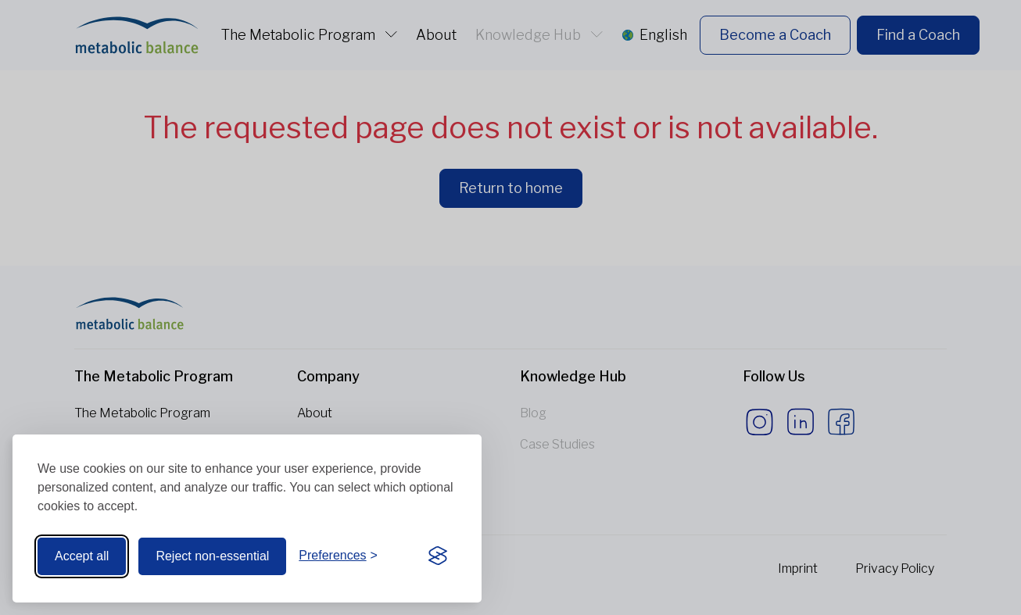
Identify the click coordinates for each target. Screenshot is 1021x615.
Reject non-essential (212, 556)
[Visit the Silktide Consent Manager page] (438, 556)
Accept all (82, 556)
